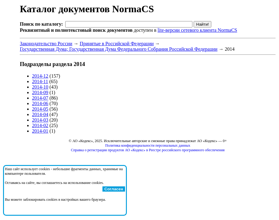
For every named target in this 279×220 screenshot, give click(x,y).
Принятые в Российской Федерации (117, 43)
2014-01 (40, 131)
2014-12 (40, 76)
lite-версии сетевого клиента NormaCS (197, 30)
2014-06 (40, 103)
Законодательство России (46, 43)
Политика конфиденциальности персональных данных (147, 145)
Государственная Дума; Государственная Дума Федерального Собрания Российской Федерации (118, 49)
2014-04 (40, 114)
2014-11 (40, 81)
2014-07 (40, 98)
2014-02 (40, 125)
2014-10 (40, 87)
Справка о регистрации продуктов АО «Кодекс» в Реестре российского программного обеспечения (147, 150)
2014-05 (40, 109)
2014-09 (40, 92)
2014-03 (40, 120)
